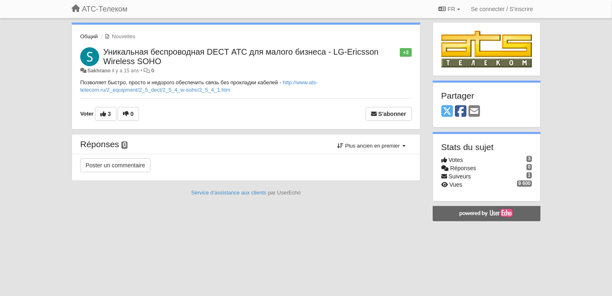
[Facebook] (460, 111)
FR (449, 9)
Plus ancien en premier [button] (371, 146)
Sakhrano (98, 71)
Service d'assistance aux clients (229, 193)
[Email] (474, 111)
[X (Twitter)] (447, 111)
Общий (89, 36)
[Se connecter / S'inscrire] (502, 9)
